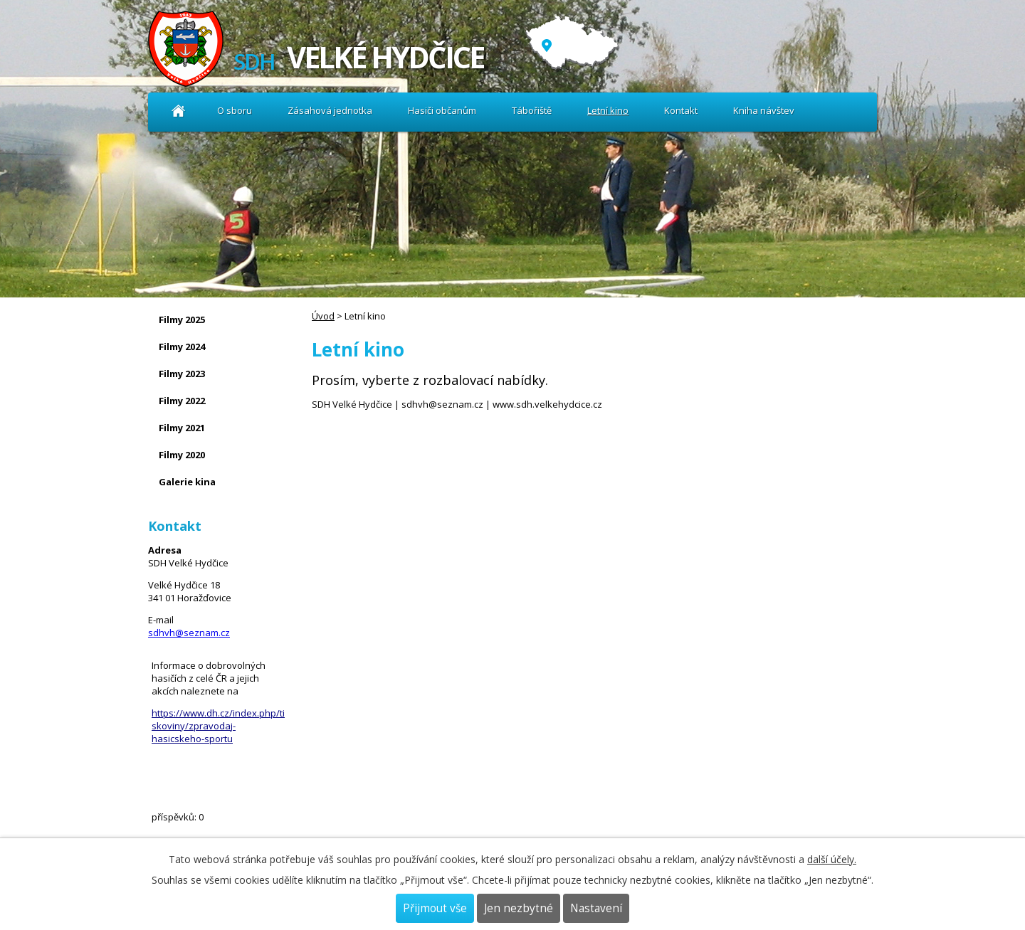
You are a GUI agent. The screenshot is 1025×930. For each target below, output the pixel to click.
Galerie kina (187, 481)
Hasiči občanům (442, 110)
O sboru (234, 110)
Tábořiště (532, 110)
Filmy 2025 (182, 319)
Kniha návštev (763, 110)
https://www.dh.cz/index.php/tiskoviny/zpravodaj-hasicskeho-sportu (218, 726)
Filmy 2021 (182, 427)
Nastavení (596, 908)
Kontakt (681, 110)
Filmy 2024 (182, 346)
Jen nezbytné (518, 908)
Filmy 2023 (182, 373)
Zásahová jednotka (330, 110)
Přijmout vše (435, 908)
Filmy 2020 (182, 454)
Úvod (178, 111)
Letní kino (608, 110)
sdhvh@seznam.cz (189, 632)
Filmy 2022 (182, 400)
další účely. (831, 859)
